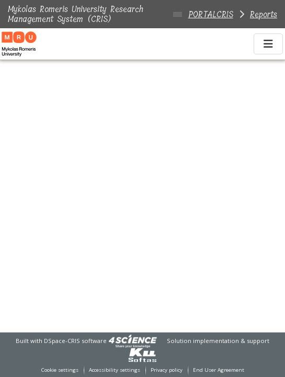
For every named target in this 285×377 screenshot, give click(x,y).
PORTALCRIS (210, 14)
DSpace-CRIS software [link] (75, 341)
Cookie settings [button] (59, 370)
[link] (133, 341)
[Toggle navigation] (268, 43)
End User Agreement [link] (218, 370)
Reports (263, 14)
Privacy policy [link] (167, 370)
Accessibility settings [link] (114, 370)
